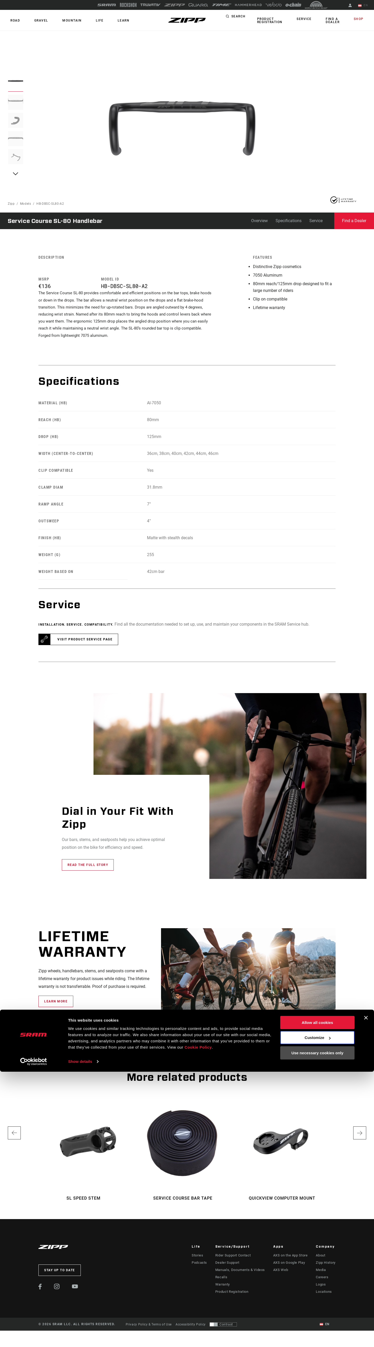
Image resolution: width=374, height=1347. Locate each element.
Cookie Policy (198, 1322)
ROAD (12, 20)
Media (321, 1276)
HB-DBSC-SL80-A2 (50, 204)
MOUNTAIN (58, 20)
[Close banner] (366, 1293)
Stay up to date (59, 1276)
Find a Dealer (333, 20)
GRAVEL (33, 20)
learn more (56, 1007)
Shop (361, 19)
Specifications (289, 220)
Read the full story (88, 871)
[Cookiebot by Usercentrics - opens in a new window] (33, 1337)
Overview (259, 220)
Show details (80, 1337)
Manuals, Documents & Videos (239, 1276)
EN (366, 6)
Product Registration (273, 20)
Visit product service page (84, 645)
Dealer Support (227, 1268)
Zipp (11, 204)
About (321, 1261)
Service (310, 19)
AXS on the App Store (289, 1261)
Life (81, 20)
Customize (318, 1313)
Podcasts (199, 1268)
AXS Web (280, 1276)
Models (25, 204)
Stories (197, 1261)
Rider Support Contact (233, 1261)
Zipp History (326, 1268)
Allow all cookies (317, 1298)
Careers (322, 1283)
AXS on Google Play (288, 1268)
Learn (100, 20)
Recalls (221, 1283)
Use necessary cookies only (317, 1328)
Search (244, 19)
